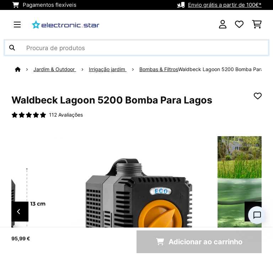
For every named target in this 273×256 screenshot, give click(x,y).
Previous (18, 212)
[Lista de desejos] (239, 24)
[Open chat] (257, 215)
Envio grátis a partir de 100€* (225, 5)
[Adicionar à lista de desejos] (258, 96)
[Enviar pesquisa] (12, 47)
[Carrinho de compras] (257, 24)
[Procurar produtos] (136, 47)
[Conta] (222, 24)
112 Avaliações (66, 115)
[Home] (24, 69)
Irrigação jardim (108, 69)
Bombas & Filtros (158, 69)
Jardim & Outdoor (54, 69)
